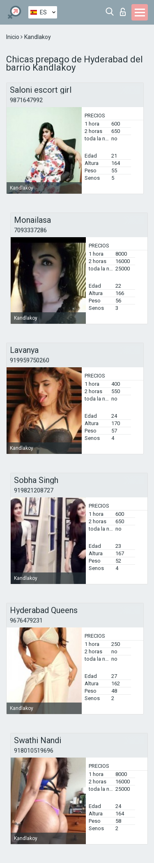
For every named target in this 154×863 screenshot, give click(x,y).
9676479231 (26, 620)
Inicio (13, 37)
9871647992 (26, 100)
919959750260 (29, 360)
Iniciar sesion (123, 11)
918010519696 (33, 750)
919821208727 (33, 490)
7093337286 (30, 230)
